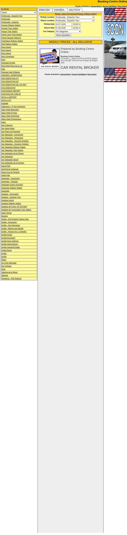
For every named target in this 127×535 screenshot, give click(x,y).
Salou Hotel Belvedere (10, 110)
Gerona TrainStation (110, 6)
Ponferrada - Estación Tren (11, 16)
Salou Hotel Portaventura (11, 119)
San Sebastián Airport (9, 160)
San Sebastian (7, 157)
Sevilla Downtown (8, 238)
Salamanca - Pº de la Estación (13, 107)
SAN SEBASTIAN (8, 88)
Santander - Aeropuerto (10, 178)
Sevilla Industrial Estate (10, 247)
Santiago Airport (7, 200)
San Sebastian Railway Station (13, 147)
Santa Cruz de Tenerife (10, 172)
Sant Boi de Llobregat (9, 169)
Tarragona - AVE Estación (11, 279)
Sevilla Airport (6, 235)
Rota (3, 69)
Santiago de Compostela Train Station (16, 210)
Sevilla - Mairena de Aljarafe (12, 229)
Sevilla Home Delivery (10, 241)
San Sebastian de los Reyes (12, 153)
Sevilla (3, 254)
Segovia (4, 216)
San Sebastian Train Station (12, 150)
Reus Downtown (7, 57)
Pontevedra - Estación (10, 22)
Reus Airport (122, 6)
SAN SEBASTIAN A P (10, 78)
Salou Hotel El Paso (9, 113)
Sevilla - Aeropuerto (9, 222)
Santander (5, 191)
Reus (3, 60)
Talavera (4, 275)
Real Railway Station (9, 44)
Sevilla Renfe (6, 250)
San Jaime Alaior (8, 128)
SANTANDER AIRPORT (10, 91)
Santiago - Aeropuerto (10, 194)
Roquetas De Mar (8, 63)
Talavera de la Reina (9, 272)
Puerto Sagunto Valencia (11, 38)
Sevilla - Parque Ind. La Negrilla (13, 232)
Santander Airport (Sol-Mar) (12, 185)
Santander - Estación (9, 182)
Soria (3, 269)
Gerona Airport (96, 6)
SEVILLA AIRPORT (9, 97)
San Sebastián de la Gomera (12, 163)
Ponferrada (5, 19)
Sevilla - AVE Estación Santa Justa (15, 219)
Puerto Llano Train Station (11, 35)
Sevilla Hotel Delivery (9, 244)
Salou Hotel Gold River (10, 116)
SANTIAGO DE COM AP (11, 94)
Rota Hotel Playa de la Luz (11, 66)
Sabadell (4, 103)
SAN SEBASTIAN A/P (10, 82)
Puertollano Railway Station (12, 41)
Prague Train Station (9, 32)
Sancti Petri (5, 166)
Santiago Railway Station (11, 204)
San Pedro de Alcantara (10, 132)
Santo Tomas (6, 213)
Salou (3, 122)
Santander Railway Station (11, 188)
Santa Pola (5, 175)
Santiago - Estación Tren (11, 197)
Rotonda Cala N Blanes (10, 72)
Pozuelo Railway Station (10, 25)
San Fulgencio (7, 125)
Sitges (3, 260)
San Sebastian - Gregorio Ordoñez (15, 141)
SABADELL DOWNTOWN (11, 75)
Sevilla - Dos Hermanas (10, 225)
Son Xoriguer (6, 266)
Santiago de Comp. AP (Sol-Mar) (14, 207)
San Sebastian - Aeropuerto (12, 135)
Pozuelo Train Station (9, 28)
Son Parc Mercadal (8, 263)
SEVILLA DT (6, 100)
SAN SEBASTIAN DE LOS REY (14, 85)
